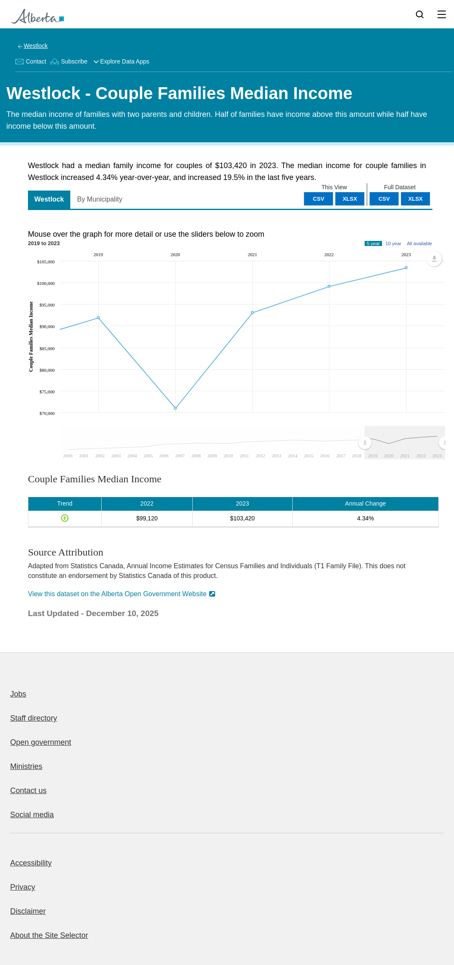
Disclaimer (28, 911)
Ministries (26, 766)
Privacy (22, 887)
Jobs (18, 694)
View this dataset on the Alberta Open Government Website (117, 593)
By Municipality (99, 199)
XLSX (415, 199)
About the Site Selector (49, 935)
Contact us (28, 790)
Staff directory (33, 718)
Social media (32, 814)
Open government (40, 742)
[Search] (419, 14)
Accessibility (31, 863)
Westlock (36, 45)
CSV (384, 199)
